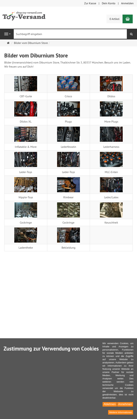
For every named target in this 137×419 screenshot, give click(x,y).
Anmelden (127, 3)
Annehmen (125, 404)
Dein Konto (108, 3)
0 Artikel (115, 19)
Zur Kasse (90, 3)
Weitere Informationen (120, 412)
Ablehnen (110, 404)
